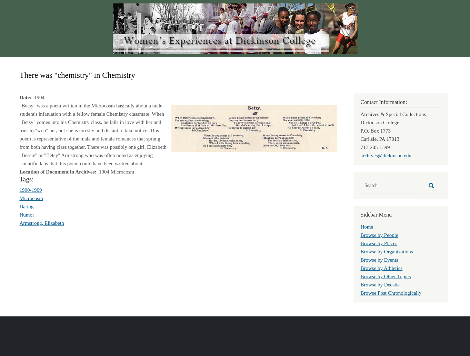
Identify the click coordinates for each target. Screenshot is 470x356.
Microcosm (31, 198)
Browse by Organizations (387, 251)
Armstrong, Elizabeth (42, 223)
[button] (254, 127)
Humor (27, 215)
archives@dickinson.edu (386, 155)
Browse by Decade (380, 284)
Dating (27, 206)
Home (367, 227)
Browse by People (379, 235)
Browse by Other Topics (386, 276)
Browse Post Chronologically (391, 293)
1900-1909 (31, 190)
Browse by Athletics (382, 268)
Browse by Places (379, 243)
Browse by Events (379, 260)
